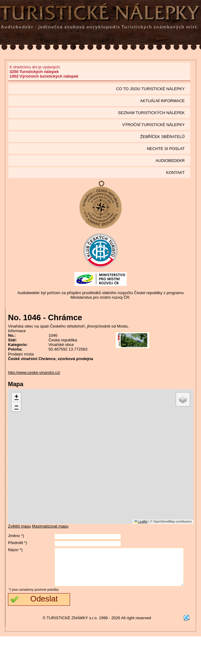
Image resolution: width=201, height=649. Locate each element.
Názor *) (15, 549)
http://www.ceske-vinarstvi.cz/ (34, 372)
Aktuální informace (162, 100)
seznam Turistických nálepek (151, 112)
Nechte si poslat (166, 148)
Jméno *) (16, 535)
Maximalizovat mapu (50, 526)
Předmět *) (17, 542)
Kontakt (175, 172)
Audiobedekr (170, 160)
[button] (16, 397)
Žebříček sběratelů (162, 136)
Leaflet (141, 521)
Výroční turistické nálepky (153, 124)
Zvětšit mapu (19, 526)
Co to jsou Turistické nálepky (150, 88)
